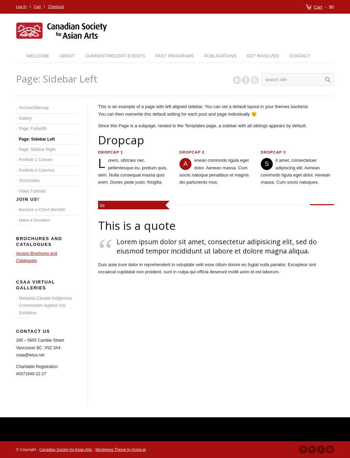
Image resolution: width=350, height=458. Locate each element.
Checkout (56, 6)
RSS (255, 80)
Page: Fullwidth (33, 128)
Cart (318, 7)
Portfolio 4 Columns (37, 170)
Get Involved (263, 55)
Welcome (37, 55)
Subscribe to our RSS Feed (330, 449)
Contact (299, 55)
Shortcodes (29, 180)
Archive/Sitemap (34, 107)
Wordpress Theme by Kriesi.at (120, 449)
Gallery (25, 118)
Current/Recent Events (115, 55)
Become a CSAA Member (42, 209)
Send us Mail (303, 449)
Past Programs (175, 55)
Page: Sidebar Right (37, 149)
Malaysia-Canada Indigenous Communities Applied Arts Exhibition (45, 305)
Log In (21, 6)
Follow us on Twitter (237, 80)
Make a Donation (34, 220)
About (67, 55)
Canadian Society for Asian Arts (65, 449)
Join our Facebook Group (246, 80)
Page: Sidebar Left (37, 139)
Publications (220, 55)
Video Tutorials (32, 191)
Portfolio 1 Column (36, 159)
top (102, 205)
